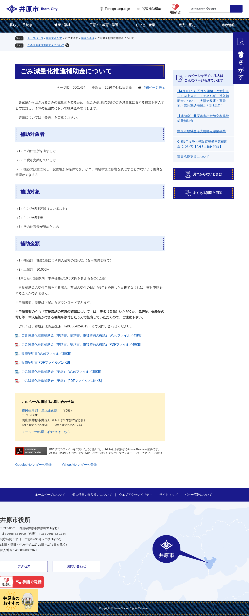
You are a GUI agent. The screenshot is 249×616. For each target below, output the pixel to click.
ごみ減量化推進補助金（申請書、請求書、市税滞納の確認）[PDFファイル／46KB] (81, 344)
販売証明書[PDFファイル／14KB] (45, 362)
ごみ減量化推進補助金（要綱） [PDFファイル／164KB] (61, 380)
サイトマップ (168, 494)
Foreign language (117, 9)
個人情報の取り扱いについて (92, 494)
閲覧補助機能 (151, 9)
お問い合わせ (76, 566)
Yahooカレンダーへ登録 (79, 464)
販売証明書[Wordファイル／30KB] (46, 353)
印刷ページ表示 (153, 87)
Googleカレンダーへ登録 (33, 464)
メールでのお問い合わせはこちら (46, 432)
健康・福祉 (62, 25)
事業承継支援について (193, 156)
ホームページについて (50, 494)
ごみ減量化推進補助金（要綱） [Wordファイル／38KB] (61, 371)
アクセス (23, 566)
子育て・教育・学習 (103, 25)
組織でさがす (54, 38)
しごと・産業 (145, 25)
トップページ (35, 38)
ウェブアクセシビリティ (135, 494)
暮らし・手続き (21, 25)
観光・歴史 (187, 25)
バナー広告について (198, 494)
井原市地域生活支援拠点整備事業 (201, 131)
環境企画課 (87, 38)
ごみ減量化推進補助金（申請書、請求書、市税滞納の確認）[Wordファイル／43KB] (81, 335)
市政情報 (228, 25)
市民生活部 (30, 410)
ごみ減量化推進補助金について (46, 45)
